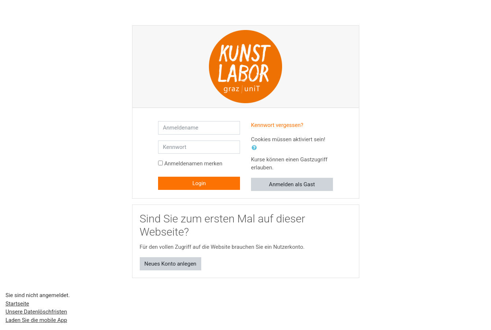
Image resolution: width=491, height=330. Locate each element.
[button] (256, 148)
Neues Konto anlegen (170, 263)
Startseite (17, 303)
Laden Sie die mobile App (36, 320)
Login (199, 183)
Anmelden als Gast (292, 184)
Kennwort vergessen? (277, 125)
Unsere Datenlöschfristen (36, 311)
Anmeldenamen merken (193, 163)
